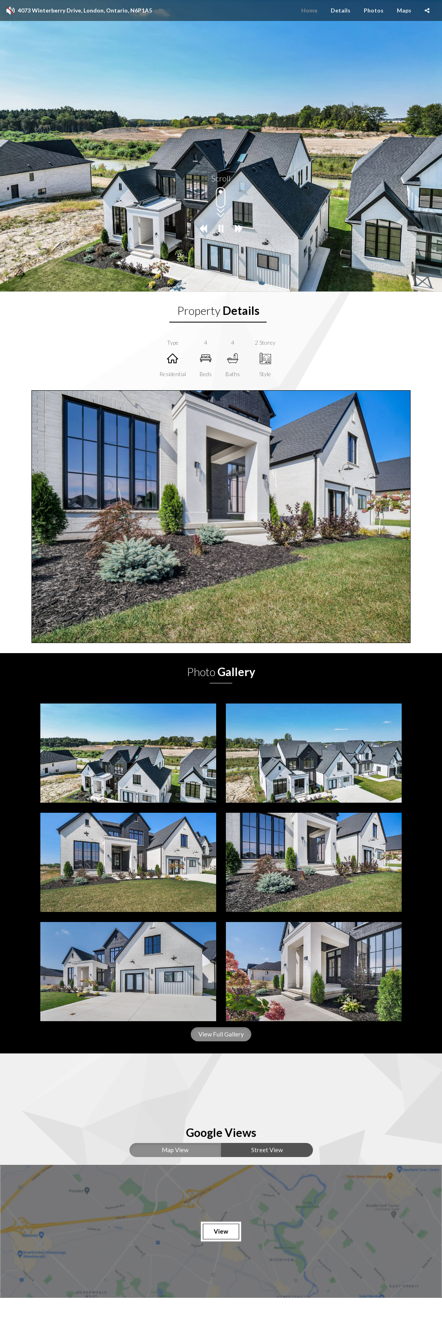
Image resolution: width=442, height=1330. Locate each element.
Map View (175, 1149)
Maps (404, 10)
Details (340, 10)
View (221, 1231)
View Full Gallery (221, 1034)
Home (309, 10)
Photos (374, 10)
